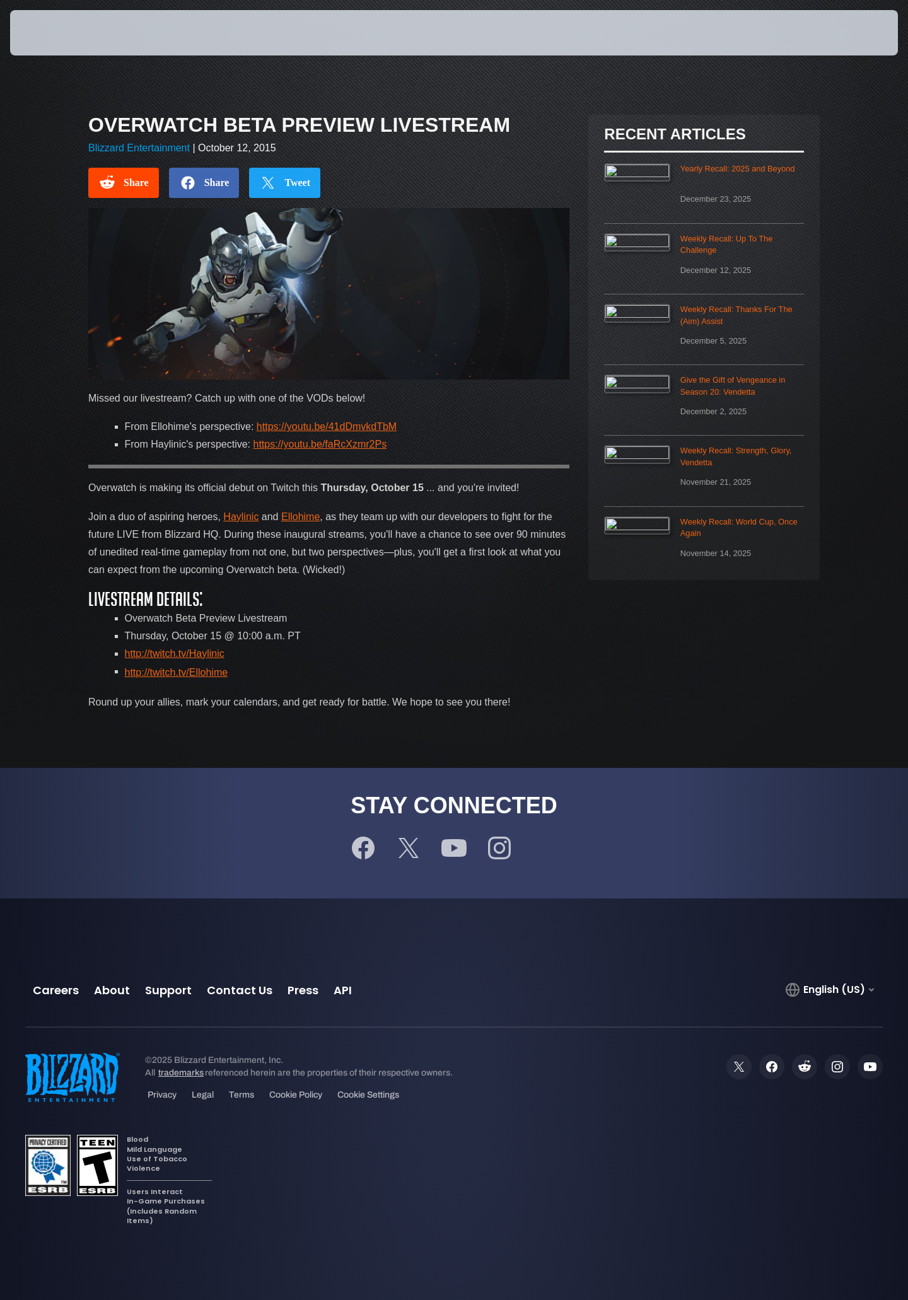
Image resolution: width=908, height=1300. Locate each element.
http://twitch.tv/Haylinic (174, 653)
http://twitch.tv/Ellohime (176, 672)
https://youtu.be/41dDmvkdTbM (327, 426)
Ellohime (300, 516)
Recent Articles (674, 134)
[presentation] (56, 32)
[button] (851, 33)
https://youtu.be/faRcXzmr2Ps (320, 444)
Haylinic (241, 516)
